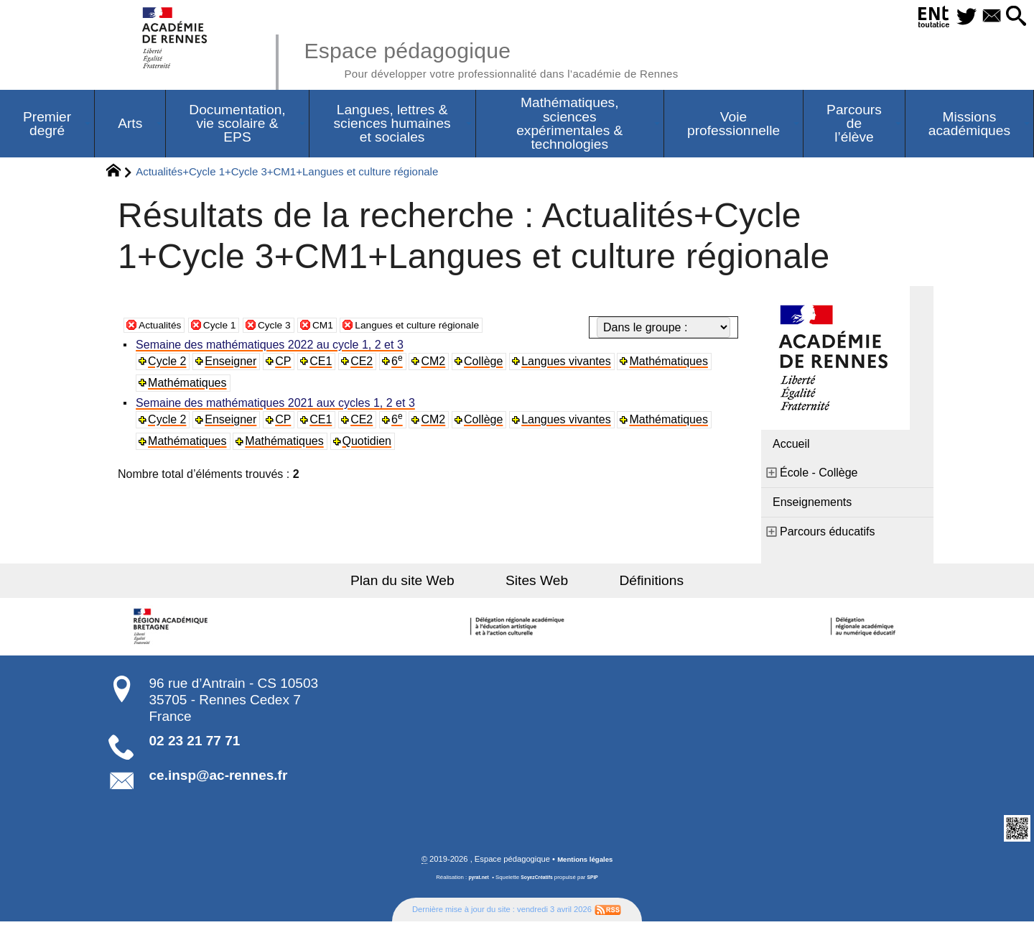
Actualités (163, 327)
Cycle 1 (229, 327)
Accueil (791, 447)
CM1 (342, 327)
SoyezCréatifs (537, 881)
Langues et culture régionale (449, 327)
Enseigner (233, 364)
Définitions (632, 583)
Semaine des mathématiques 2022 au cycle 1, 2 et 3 (272, 347)
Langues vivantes (572, 364)
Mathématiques (674, 364)
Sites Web (537, 583)
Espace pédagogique (522, 57)
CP (286, 364)
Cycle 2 (169, 364)
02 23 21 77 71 (195, 743)
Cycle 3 (290, 327)
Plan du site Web (423, 583)
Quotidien (370, 444)
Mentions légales (585, 862)
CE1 (324, 364)
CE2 (366, 364)
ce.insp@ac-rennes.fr (218, 778)
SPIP (596, 881)
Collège (488, 364)
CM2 (438, 364)
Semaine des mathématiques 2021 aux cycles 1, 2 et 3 (277, 406)
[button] (1012, 17)
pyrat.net (475, 881)
